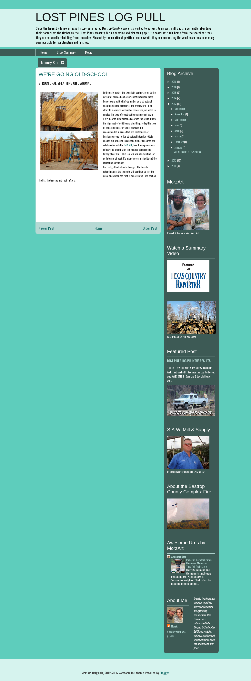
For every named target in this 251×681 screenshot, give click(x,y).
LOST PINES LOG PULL (100, 17)
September (181, 119)
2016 (174, 87)
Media (88, 52)
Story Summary (66, 52)
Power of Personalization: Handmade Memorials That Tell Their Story (199, 563)
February (179, 142)
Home (43, 52)
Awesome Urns (178, 557)
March (178, 136)
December (180, 108)
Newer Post (47, 228)
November (180, 114)
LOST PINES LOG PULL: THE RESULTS (188, 360)
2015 (174, 92)
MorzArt (175, 626)
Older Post (150, 228)
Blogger (164, 673)
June (177, 125)
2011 (174, 166)
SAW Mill (128, 145)
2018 (174, 81)
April (177, 131)
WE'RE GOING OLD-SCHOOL (188, 152)
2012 (174, 160)
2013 (174, 104)
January (179, 147)
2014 (174, 98)
